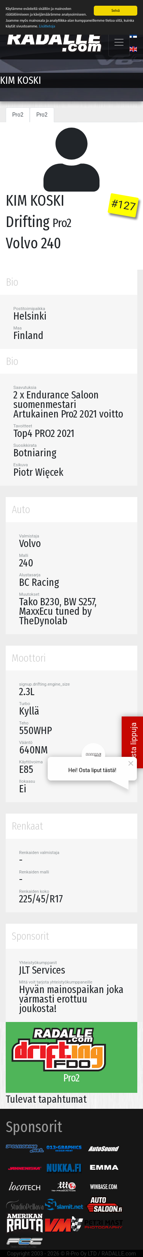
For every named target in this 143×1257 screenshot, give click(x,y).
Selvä (115, 10)
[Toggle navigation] (119, 42)
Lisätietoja (47, 25)
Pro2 (17, 114)
